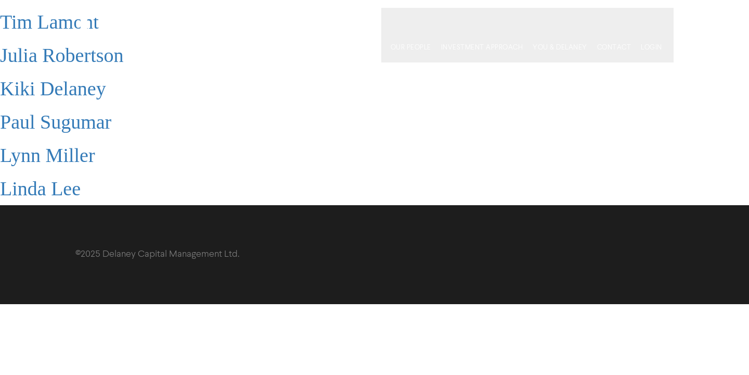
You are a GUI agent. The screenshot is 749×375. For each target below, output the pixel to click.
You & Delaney (567, 20)
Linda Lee (40, 188)
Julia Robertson (61, 55)
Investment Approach (489, 20)
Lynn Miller (47, 155)
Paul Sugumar (55, 122)
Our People (418, 20)
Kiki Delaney (53, 88)
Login (659, 20)
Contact (621, 20)
